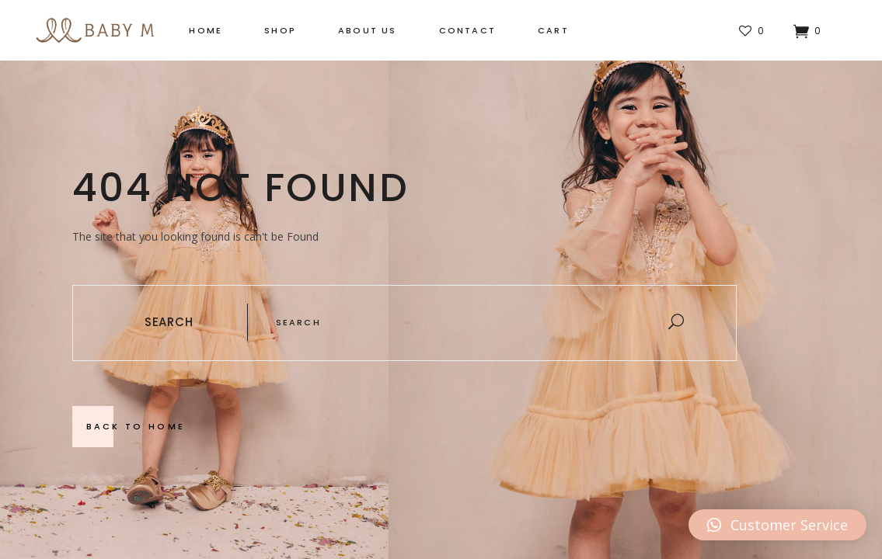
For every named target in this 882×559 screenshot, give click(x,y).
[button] (777, 524)
